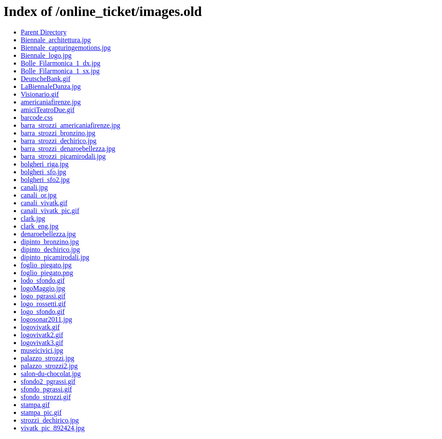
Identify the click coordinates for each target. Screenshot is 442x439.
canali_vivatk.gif (44, 203)
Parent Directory (43, 32)
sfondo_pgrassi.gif (46, 389)
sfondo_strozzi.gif (46, 397)
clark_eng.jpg (40, 226)
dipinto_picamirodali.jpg (55, 257)
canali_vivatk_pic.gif (50, 210)
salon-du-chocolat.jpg (51, 373)
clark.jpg (33, 218)
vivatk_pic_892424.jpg (53, 428)
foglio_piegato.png (47, 272)
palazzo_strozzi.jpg (47, 358)
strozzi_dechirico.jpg (50, 420)
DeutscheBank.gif (45, 78)
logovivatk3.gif (42, 342)
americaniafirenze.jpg (51, 102)
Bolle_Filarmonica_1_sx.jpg (60, 71)
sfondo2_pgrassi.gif (48, 381)
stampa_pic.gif (41, 412)
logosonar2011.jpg (46, 319)
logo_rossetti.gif (43, 303)
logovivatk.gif (40, 327)
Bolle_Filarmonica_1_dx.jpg (60, 63)
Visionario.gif (40, 94)
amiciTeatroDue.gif (48, 109)
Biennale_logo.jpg (46, 55)
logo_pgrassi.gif (43, 296)
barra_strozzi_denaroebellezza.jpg (68, 148)
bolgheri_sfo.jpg (43, 172)
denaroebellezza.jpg (48, 234)
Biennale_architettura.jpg (56, 40)
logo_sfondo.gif (43, 311)
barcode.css (37, 117)
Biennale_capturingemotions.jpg (65, 47)
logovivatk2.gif (42, 335)
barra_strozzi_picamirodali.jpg (63, 156)
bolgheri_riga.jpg (45, 164)
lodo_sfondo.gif (43, 280)
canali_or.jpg (39, 195)
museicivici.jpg (42, 350)
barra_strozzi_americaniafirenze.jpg (70, 125)
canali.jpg (34, 187)
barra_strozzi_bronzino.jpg (58, 133)
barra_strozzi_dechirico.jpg (58, 140)
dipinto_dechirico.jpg (50, 249)
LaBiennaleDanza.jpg (51, 86)
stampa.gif (35, 404)
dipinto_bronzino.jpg (50, 241)
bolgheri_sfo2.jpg (45, 179)
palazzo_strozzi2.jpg (49, 366)
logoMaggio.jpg (43, 288)
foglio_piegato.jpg (46, 265)
